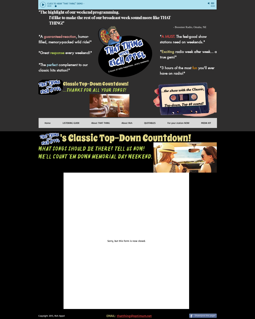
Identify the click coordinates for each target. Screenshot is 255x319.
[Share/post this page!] (203, 316)
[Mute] (209, 3)
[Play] (43, 5)
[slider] (213, 3)
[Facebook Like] (72, 316)
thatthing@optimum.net (134, 316)
